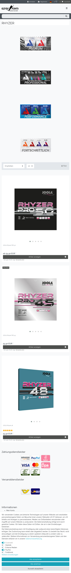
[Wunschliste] (55, 2)
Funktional (9, 552)
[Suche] (66, 16)
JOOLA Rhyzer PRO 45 (9, 335)
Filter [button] (64, 166)
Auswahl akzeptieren (35, 569)
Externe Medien (11, 547)
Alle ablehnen (35, 564)
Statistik (8, 545)
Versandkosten (20, 260)
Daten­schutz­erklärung (34, 539)
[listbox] (35, 209)
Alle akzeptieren (35, 559)
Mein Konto (10, 510)
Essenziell (9, 543)
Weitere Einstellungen (10, 555)
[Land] (50, 2)
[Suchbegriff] (32, 16)
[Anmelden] (31, 2)
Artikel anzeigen (47, 257)
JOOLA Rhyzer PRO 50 (9, 245)
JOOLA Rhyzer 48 (8, 425)
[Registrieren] (43, 2)
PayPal (8, 550)
